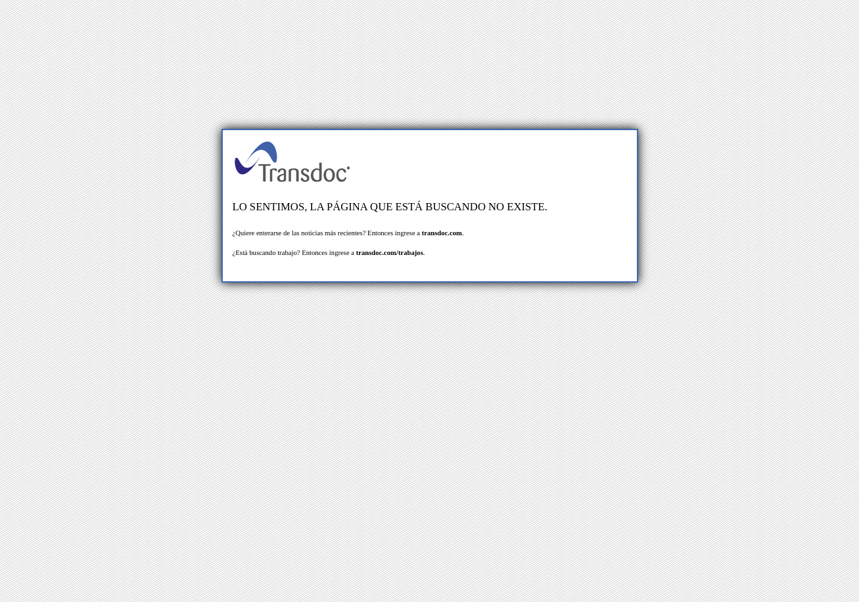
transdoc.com (442, 233)
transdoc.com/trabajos (389, 252)
